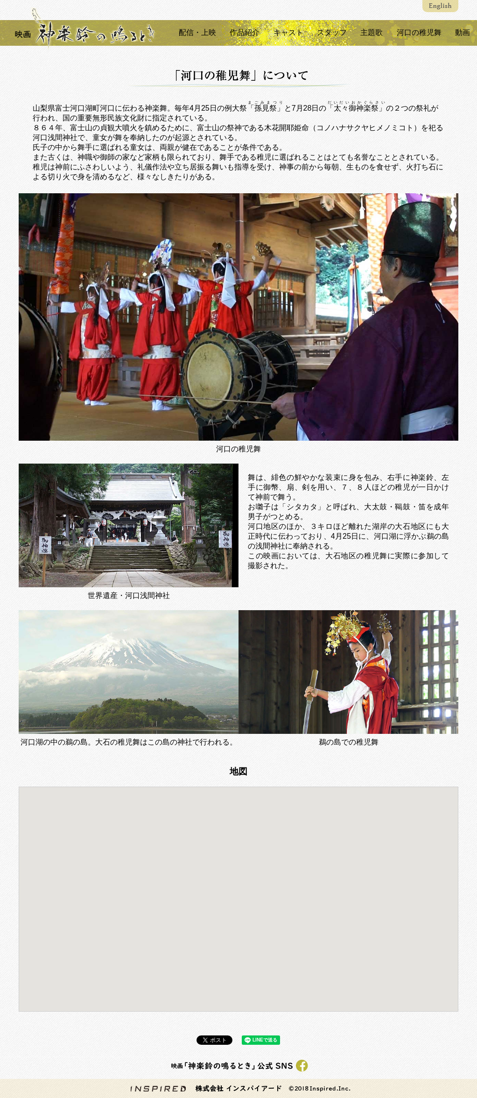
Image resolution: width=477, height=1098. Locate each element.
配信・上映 (195, 32)
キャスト (287, 32)
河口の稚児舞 (418, 32)
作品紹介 (243, 32)
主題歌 (371, 32)
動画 (462, 32)
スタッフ (331, 32)
